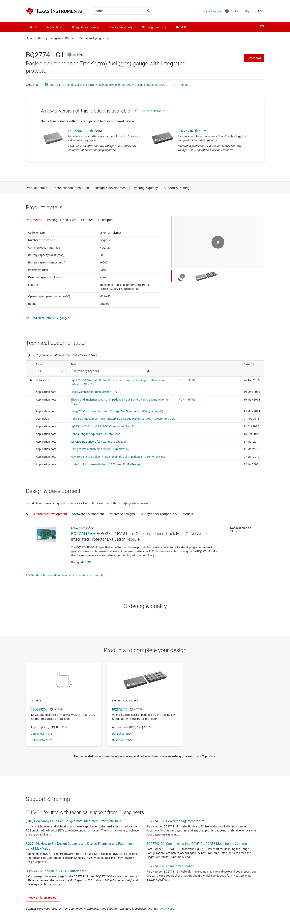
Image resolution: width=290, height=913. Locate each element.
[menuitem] (262, 27)
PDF (174, 84)
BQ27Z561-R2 (78, 131)
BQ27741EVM (83, 533)
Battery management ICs (53, 38)
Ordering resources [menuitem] (154, 27)
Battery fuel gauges (91, 38)
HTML (184, 84)
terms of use (166, 908)
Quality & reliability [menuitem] (120, 27)
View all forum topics (42, 897)
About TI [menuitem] (180, 27)
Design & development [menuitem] (86, 27)
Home (29, 38)
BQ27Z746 (185, 131)
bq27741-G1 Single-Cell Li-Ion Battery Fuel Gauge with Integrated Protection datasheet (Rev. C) (109, 84)
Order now (254, 58)
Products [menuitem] (31, 27)
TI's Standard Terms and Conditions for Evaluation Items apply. (65, 575)
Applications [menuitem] (54, 27)
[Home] (54, 11)
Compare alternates (153, 111)
